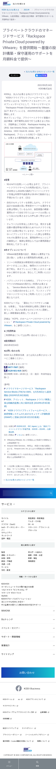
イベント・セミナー (10, 627)
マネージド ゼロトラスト (11, 592)
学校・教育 (5, 570)
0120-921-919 (14, 371)
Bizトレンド (7, 619)
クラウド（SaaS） (8, 524)
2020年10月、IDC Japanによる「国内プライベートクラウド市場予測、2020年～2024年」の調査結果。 (30, 429)
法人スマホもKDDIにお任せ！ (13, 601)
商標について (42, 741)
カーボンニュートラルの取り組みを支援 (17, 586)
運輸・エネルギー (8, 555)
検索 (37, 764)
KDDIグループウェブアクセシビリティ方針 (18, 712)
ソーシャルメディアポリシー (35, 734)
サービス (6, 504)
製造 (3, 552)
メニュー (9, 764)
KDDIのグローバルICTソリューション (16, 598)
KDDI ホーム (7, 699)
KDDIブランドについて (34, 699)
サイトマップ (7, 654)
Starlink (4, 595)
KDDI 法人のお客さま (10, 10)
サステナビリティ (9, 705)
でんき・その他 (34, 521)
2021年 (27, 10)
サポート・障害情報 (10, 636)
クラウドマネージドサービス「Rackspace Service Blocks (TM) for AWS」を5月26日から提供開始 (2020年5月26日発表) (27, 391)
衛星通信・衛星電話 (36, 518)
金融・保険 (5, 558)
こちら (18, 435)
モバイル (5, 518)
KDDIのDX (5, 583)
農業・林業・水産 (35, 555)
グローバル (32, 530)
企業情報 (43, 712)
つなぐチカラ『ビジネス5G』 (13, 589)
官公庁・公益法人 (35, 552)
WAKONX (5, 610)
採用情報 (6, 718)
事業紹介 (5, 645)
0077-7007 (13, 367)
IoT (2, 521)
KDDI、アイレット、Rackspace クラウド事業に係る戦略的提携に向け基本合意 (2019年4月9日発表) (27, 402)
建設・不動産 (6, 561)
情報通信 (31, 561)
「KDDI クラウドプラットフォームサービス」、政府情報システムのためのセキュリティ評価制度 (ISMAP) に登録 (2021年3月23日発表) (27, 413)
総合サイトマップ (9, 728)
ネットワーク (6, 535)
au (19, 699)
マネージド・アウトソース (38, 527)
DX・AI (31, 524)
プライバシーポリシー (11, 734)
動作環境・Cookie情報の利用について (17, 741)
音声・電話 (5, 538)
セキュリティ (6, 532)
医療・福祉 (32, 558)
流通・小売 (5, 564)
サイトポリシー (27, 728)
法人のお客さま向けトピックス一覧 (40, 72)
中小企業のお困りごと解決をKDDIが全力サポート (21, 604)
